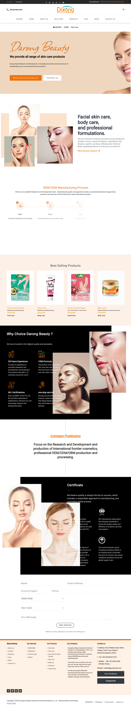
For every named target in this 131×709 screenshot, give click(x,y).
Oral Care (51, 665)
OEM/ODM (31, 648)
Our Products (52, 644)
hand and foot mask (85, 664)
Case (9, 657)
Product (10, 651)
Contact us (11, 663)
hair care (70, 664)
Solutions (11, 654)
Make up (51, 662)
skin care (88, 662)
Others (30, 657)
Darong (81, 648)
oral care (76, 666)
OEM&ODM (111, 681)
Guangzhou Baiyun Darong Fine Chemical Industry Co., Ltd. (38, 700)
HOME (66, 27)
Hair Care (51, 651)
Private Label (32, 654)
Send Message (65, 625)
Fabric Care (52, 668)
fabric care (83, 666)
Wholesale (31, 651)
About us (11, 648)
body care (71, 666)
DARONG (57, 27)
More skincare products (87, 151)
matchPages (74, 700)
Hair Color (51, 648)
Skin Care (51, 659)
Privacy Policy (11, 703)
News (10, 660)
